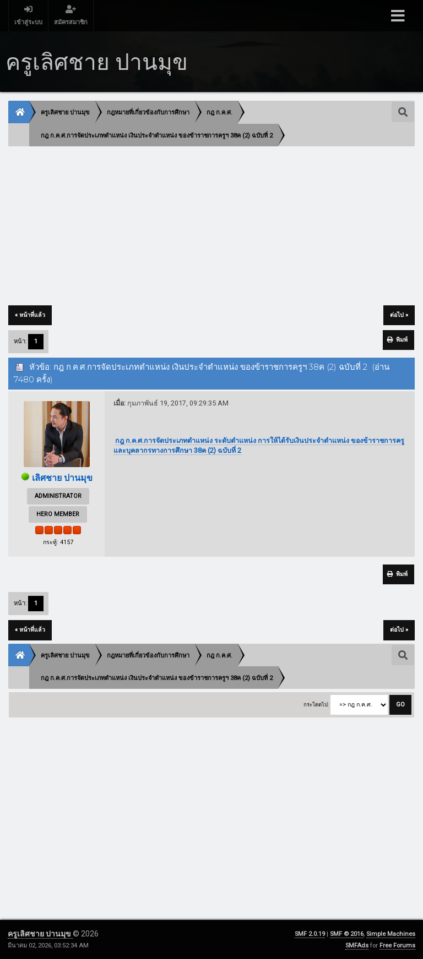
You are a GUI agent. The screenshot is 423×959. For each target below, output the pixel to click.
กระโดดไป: (316, 705)
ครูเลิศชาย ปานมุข (40, 933)
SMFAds (356, 945)
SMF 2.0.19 (310, 934)
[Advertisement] (211, 227)
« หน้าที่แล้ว (30, 315)
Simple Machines (390, 934)
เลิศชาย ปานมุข (62, 478)
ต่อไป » (399, 315)
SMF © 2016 (347, 934)
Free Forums (397, 945)
